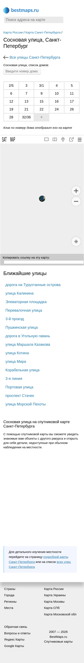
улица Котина (17, 353)
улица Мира (15, 361)
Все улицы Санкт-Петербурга (35, 57)
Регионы (10, 601)
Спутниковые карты (58, 641)
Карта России (13, 32)
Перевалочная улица (23, 310)
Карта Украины (55, 595)
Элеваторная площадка (26, 302)
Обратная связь (15, 626)
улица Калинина (19, 293)
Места (8, 608)
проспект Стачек (19, 396)
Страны (9, 589)
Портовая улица (19, 387)
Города (9, 595)
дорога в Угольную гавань (27, 336)
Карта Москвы (54, 601)
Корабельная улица (22, 370)
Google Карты (14, 646)
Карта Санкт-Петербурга (43, 32)
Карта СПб (52, 608)
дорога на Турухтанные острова (33, 285)
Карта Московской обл (60, 614)
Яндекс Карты (14, 639)
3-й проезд (14, 319)
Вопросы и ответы (17, 633)
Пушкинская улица (21, 327)
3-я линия (13, 379)
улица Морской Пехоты (25, 404)
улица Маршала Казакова (27, 344)
